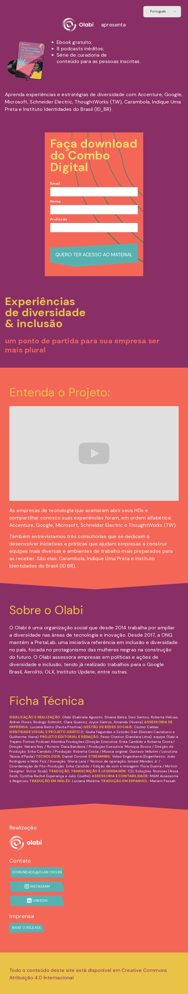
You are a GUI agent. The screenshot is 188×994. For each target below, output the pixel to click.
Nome (55, 201)
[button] (162, 11)
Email (55, 183)
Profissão (58, 219)
